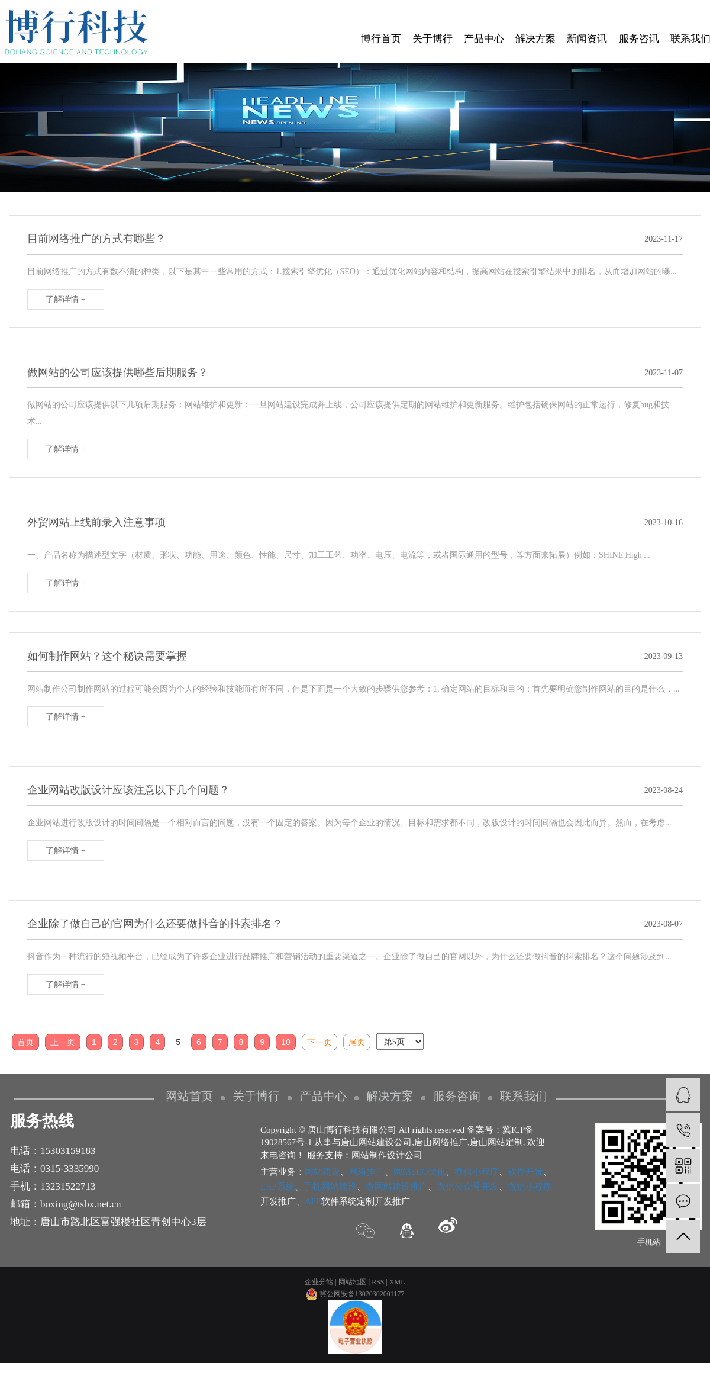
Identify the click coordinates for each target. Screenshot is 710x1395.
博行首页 (381, 38)
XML (397, 1282)
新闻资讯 (587, 38)
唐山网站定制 (496, 1142)
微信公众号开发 (468, 1186)
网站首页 (189, 1095)
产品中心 (484, 38)
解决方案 (535, 38)
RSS (378, 1282)
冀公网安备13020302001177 (355, 1294)
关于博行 (432, 38)
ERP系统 (277, 1186)
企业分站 (319, 1282)
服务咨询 (456, 1095)
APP (313, 1201)
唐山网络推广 (440, 1142)
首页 (25, 1042)
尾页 (356, 1042)
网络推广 (367, 1172)
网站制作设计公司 (386, 1155)
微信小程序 (476, 1172)
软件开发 (525, 1172)
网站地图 (352, 1282)
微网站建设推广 (397, 1186)
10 (286, 1042)
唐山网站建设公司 (376, 1142)
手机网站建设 (330, 1186)
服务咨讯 (639, 38)
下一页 (319, 1042)
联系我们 (523, 1095)
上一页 (62, 1042)
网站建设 (322, 1172)
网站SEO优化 (419, 1172)
